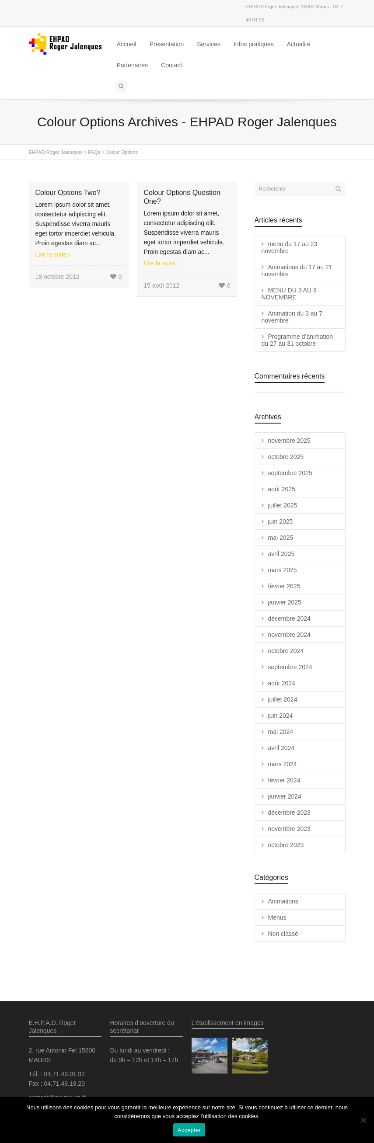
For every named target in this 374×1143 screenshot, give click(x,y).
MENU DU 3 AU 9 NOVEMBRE (289, 294)
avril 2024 (281, 747)
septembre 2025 (290, 472)
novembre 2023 (289, 828)
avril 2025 (281, 553)
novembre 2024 (289, 634)
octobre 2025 (286, 456)
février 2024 (284, 780)
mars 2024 (282, 764)
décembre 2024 (289, 618)
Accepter (189, 1130)
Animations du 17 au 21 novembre (297, 271)
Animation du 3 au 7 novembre (292, 317)
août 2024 (281, 683)
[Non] (363, 1119)
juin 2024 (280, 715)
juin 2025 (280, 521)
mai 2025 (281, 537)
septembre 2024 (290, 667)
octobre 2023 (286, 844)
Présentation (167, 44)
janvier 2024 (284, 796)
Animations (283, 901)
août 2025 (281, 489)
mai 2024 (281, 731)
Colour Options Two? (68, 192)
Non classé (283, 933)
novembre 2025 (289, 440)
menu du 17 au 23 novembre (290, 247)
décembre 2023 (289, 812)
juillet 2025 (282, 505)
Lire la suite (51, 254)
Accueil (126, 44)
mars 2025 (282, 569)
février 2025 (284, 586)
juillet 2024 (282, 699)
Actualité (299, 44)
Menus (277, 917)
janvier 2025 (284, 602)
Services (208, 44)
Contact (171, 65)
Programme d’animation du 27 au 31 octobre (297, 340)
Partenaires (132, 65)
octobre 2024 (286, 650)
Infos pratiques (254, 44)
